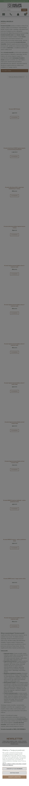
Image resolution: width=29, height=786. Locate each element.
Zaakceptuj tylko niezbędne (14, 768)
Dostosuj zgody (14, 772)
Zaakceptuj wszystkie (14, 777)
